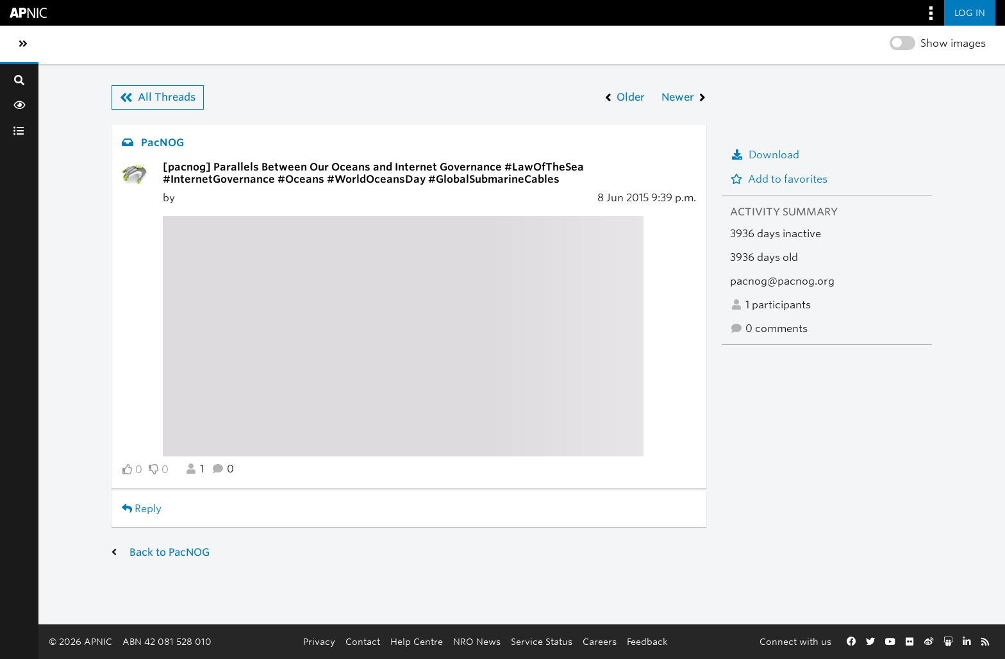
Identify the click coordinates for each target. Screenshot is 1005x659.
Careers (600, 641)
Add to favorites (778, 179)
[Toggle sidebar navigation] (23, 44)
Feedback (647, 641)
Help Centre (416, 641)
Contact (362, 641)
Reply (142, 509)
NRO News (477, 641)
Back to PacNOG (169, 552)
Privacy (319, 641)
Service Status (541, 641)
